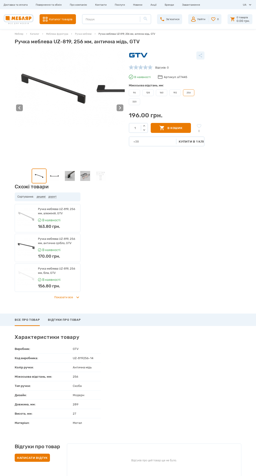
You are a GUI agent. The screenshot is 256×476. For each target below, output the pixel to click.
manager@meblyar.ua (212, 425)
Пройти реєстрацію (132, 404)
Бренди (169, 4)
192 (142, 92)
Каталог (34, 33)
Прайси (68, 404)
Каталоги (69, 412)
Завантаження (191, 4)
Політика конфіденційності (80, 448)
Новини (137, 4)
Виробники (70, 397)
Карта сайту (71, 433)
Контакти (101, 4)
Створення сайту (220, 469)
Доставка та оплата (16, 4)
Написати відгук (32, 324)
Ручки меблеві (83, 33)
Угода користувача (75, 440)
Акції (153, 4)
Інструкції (69, 419)
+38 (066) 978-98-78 (213, 415)
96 (101, 92)
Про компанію (78, 4)
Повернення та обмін (49, 4)
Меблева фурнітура (57, 33)
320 (101, 101)
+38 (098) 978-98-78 (213, 410)
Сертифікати (71, 426)
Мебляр (19, 33)
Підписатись (212, 368)
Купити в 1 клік (159, 141)
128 (115, 92)
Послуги (120, 4)
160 (128, 92)
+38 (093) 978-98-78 (213, 405)
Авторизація (128, 397)
